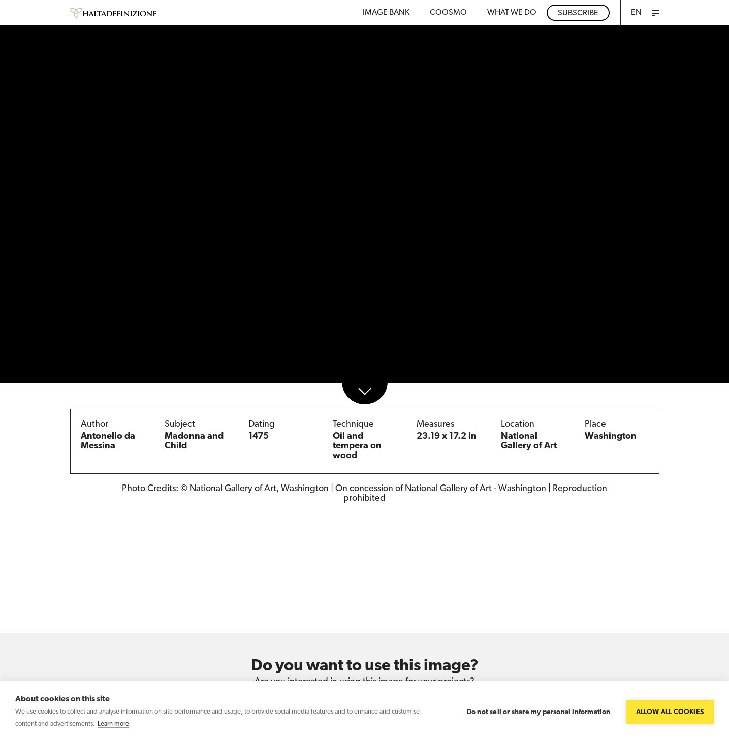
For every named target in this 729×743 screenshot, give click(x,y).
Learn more (113, 724)
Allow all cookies (670, 712)
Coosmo (448, 13)
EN (636, 13)
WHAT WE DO (511, 13)
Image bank (386, 13)
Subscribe (578, 13)
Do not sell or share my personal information (539, 712)
